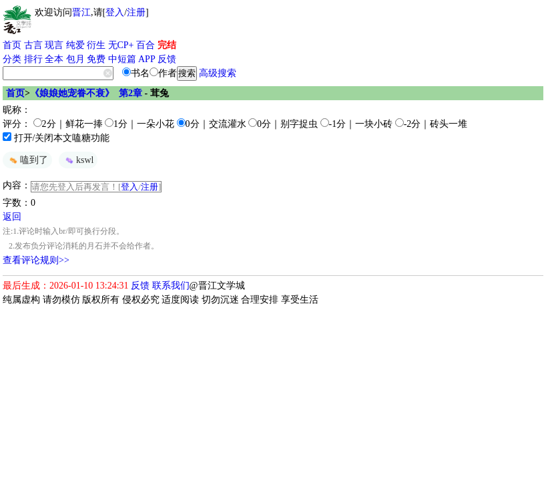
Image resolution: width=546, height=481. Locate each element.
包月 (75, 59)
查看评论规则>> (36, 260)
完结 (167, 45)
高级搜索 (217, 73)
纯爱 (75, 45)
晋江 (81, 12)
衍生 (96, 45)
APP (147, 59)
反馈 (167, 59)
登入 (114, 12)
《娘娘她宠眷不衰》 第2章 (86, 93)
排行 (33, 59)
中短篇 (122, 59)
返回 (12, 217)
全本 (54, 59)
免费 (96, 59)
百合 (145, 45)
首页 (12, 45)
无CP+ (121, 45)
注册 (136, 12)
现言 (54, 45)
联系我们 (171, 286)
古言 (33, 45)
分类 (12, 59)
